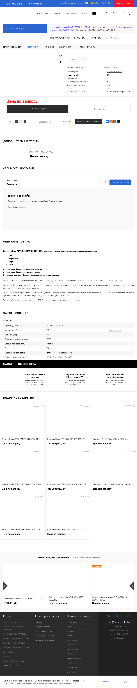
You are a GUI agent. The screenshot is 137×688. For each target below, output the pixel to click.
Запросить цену (38, 108)
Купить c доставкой (120, 182)
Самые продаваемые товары (53, 557)
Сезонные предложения (44, 640)
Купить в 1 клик (100, 109)
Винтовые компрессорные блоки (107, 27)
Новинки (38, 622)
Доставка (70, 13)
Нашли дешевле (45, 121)
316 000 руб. (68, 489)
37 (108, 75)
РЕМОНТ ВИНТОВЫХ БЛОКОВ (40, 152)
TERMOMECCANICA (114, 72)
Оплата (84, 13)
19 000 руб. (11, 602)
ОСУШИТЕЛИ (8, 652)
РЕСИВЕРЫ (7, 657)
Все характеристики (112, 67)
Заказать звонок (123, 3)
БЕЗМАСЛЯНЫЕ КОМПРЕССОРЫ (16, 639)
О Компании (72, 622)
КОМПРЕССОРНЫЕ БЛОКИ (79, 27)
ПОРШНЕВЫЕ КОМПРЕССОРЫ (15, 634)
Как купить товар (74, 658)
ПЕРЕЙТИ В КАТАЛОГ (11, 666)
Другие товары (115, 330)
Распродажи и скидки (43, 631)
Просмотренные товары (87, 557)
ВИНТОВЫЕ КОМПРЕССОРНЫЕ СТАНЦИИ (15, 628)
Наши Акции (72, 640)
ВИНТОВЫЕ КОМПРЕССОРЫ (14, 622)
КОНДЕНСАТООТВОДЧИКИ (13, 661)
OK (125, 682)
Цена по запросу (21, 101)
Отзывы (70, 654)
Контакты (71, 645)
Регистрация (17, 3)
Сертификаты (72, 649)
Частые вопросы (73, 667)
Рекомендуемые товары (45, 636)
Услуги (69, 627)
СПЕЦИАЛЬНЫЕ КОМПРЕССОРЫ (16, 648)
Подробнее (106, 682)
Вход (8, 3)
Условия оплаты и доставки (89, 122)
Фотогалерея (72, 663)
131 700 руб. (68, 444)
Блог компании (73, 672)
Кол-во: (10, 121)
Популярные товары (43, 627)
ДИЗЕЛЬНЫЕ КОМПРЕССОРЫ (14, 643)
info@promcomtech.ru (71, 3)
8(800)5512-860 (100, 3)
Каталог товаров (25, 28)
